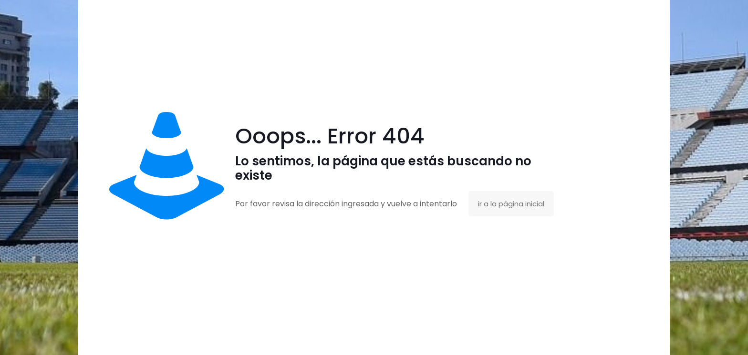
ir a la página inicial (511, 204)
